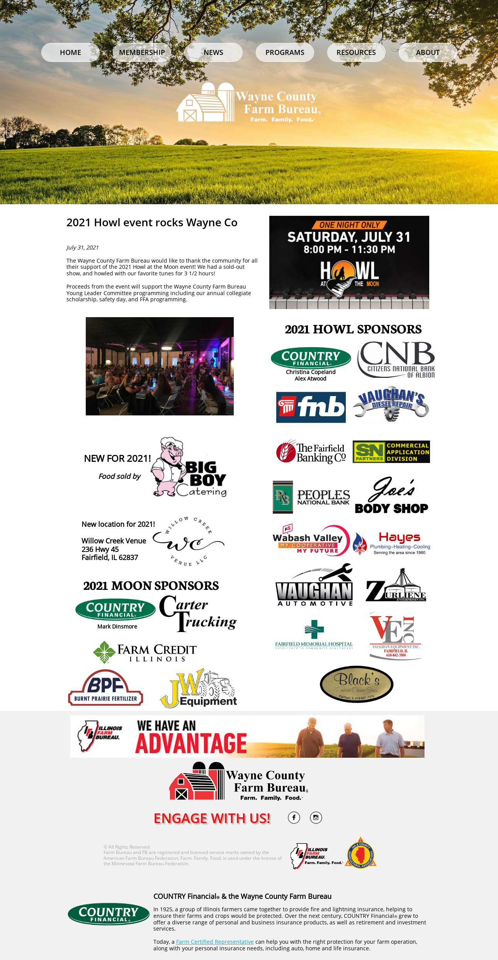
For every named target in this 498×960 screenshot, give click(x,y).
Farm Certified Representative (215, 941)
